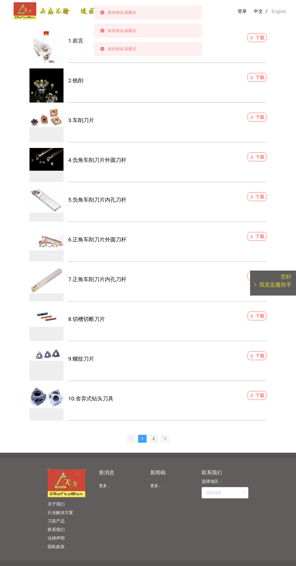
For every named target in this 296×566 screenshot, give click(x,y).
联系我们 (56, 529)
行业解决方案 (60, 512)
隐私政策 (56, 546)
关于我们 (56, 504)
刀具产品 (56, 521)
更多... (104, 485)
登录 (242, 11)
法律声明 (56, 538)
